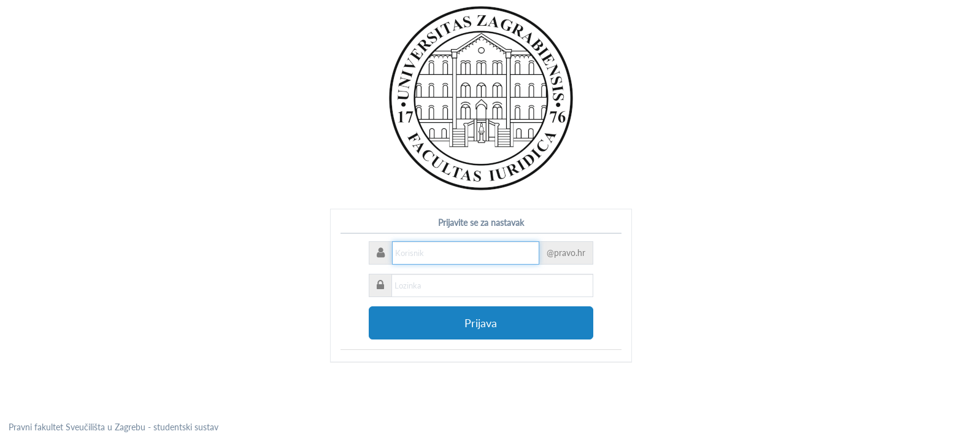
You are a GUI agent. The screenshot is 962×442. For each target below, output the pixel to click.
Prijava (480, 323)
